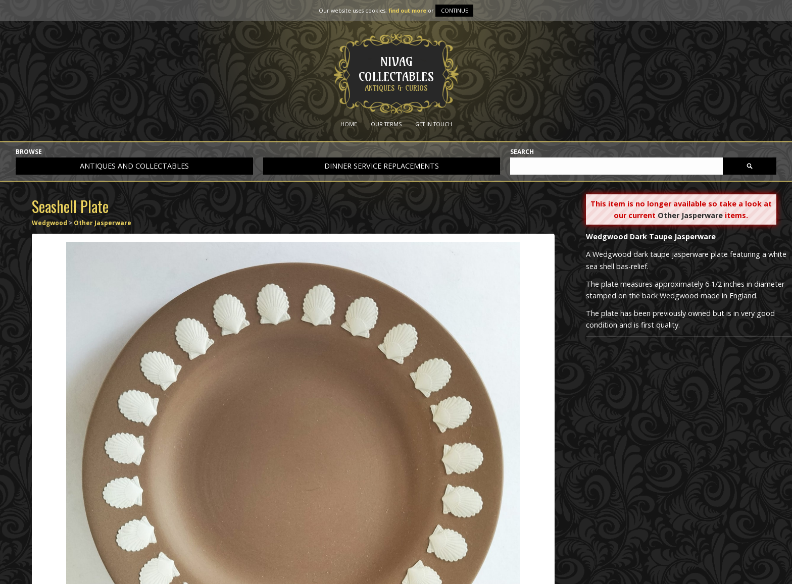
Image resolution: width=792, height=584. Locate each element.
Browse (29, 152)
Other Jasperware (102, 223)
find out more (407, 10)
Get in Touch (433, 124)
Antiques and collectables (134, 166)
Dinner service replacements (381, 166)
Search (522, 152)
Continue (454, 10)
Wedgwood (49, 223)
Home (348, 124)
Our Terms (386, 124)
